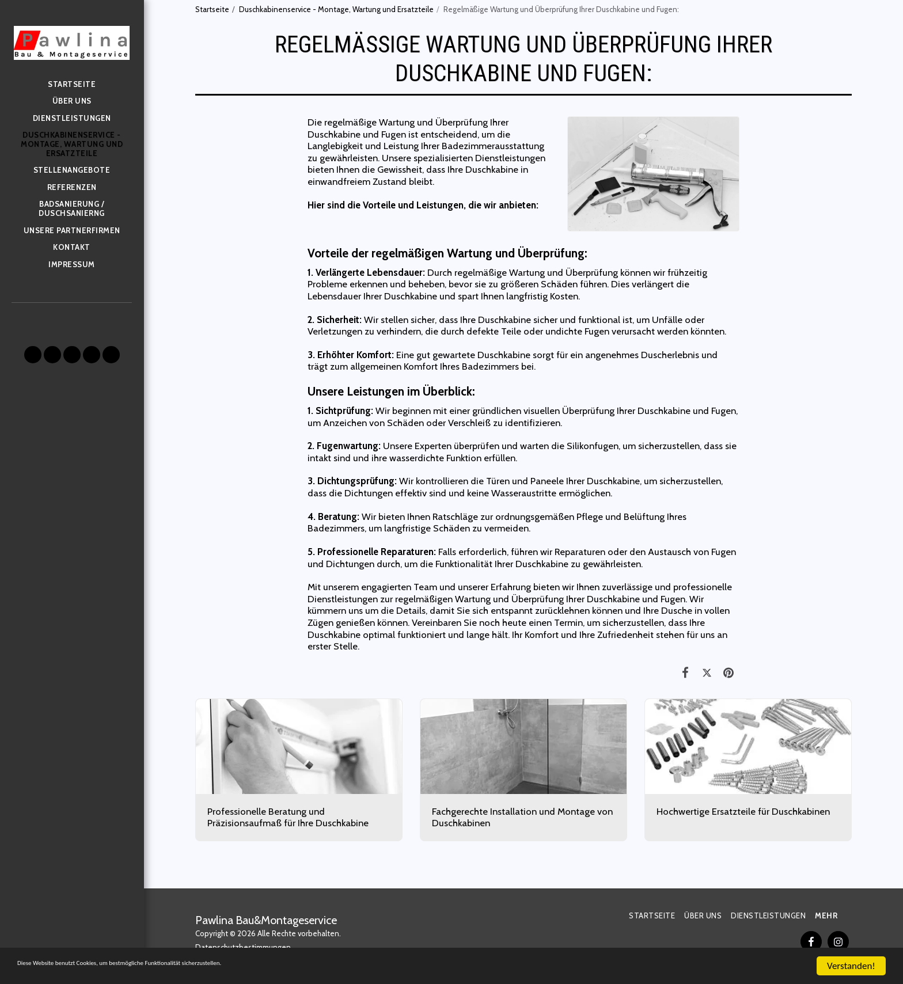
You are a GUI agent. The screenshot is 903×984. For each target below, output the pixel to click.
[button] (32, 354)
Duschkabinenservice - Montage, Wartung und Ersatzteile (336, 9)
